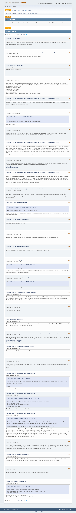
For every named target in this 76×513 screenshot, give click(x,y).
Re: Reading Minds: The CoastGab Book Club (26, 79)
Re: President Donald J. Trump (18, 233)
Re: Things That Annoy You (22, 219)
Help (60, 509)
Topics (13, 28)
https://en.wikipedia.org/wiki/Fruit (14, 340)
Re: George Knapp (22, 202)
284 (24, 34)
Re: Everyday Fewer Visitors (22, 246)
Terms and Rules (65, 509)
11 (21, 34)
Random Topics (10, 38)
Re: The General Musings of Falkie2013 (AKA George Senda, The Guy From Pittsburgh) (37, 98)
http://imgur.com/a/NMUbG (12, 167)
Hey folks (17, 38)
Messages (8, 28)
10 (19, 34)
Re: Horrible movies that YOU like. (23, 112)
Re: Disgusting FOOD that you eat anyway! (25, 277)
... (22, 34)
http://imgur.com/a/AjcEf (11, 166)
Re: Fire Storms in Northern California (24, 346)
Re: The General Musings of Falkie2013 (25, 360)
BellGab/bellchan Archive (15, 3)
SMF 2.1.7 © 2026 (7, 509)
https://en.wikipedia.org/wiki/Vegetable (15, 341)
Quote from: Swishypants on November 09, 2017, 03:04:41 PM (21, 264)
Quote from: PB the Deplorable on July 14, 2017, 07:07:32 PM (21, 418)
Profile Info (8, 16)
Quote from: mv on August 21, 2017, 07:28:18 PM (19, 378)
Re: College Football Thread (22, 159)
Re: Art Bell (20, 65)
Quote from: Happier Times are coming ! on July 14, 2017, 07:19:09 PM (23, 398)
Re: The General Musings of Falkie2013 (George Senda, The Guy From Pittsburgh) (35, 52)
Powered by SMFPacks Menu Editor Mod (38, 511)
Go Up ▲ (70, 509)
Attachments (19, 28)
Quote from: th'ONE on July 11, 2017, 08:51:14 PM (19, 486)
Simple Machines (14, 509)
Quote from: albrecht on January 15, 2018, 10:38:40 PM (20, 116)
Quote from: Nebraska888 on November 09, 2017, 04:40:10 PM (22, 207)
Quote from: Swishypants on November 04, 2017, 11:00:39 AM (21, 281)
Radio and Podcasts (11, 65)
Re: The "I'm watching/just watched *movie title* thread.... (29, 188)
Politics (8, 233)
